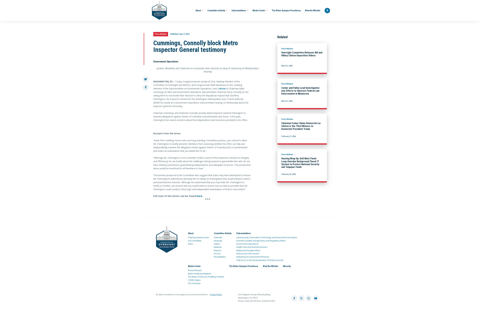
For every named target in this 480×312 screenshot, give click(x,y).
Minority (287, 266)
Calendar (218, 237)
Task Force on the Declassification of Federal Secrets (259, 260)
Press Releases (195, 270)
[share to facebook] (145, 87)
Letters (217, 244)
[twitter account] (301, 298)
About (199, 10)
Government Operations (247, 244)
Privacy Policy (216, 294)
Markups (218, 247)
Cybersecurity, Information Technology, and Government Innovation (266, 237)
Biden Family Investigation (199, 273)
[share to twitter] (145, 79)
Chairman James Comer (198, 237)
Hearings (218, 240)
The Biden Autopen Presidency (286, 10)
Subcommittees (240, 10)
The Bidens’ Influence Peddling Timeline (206, 276)
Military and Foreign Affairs (248, 250)
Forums (217, 253)
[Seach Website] (327, 10)
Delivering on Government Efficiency (252, 257)
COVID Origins (194, 280)
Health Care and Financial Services (251, 247)
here (199, 196)
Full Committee (194, 240)
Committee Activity (217, 10)
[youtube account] (316, 298)
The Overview (194, 283)
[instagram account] (309, 298)
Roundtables (219, 257)
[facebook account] (294, 298)
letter (222, 88)
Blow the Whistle (312, 10)
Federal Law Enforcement (247, 253)
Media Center (260, 10)
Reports (217, 250)
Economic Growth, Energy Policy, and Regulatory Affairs (261, 240)
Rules (190, 244)
